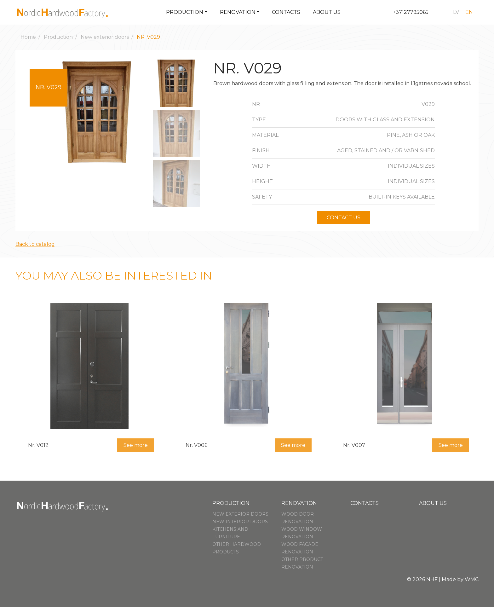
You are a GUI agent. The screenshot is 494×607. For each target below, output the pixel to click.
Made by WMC (460, 579)
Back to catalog (35, 244)
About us (327, 12)
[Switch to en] (469, 12)
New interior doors (240, 521)
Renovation (238, 12)
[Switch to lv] (456, 12)
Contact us (343, 218)
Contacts (286, 12)
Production (184, 12)
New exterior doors (105, 37)
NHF (432, 579)
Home (28, 37)
